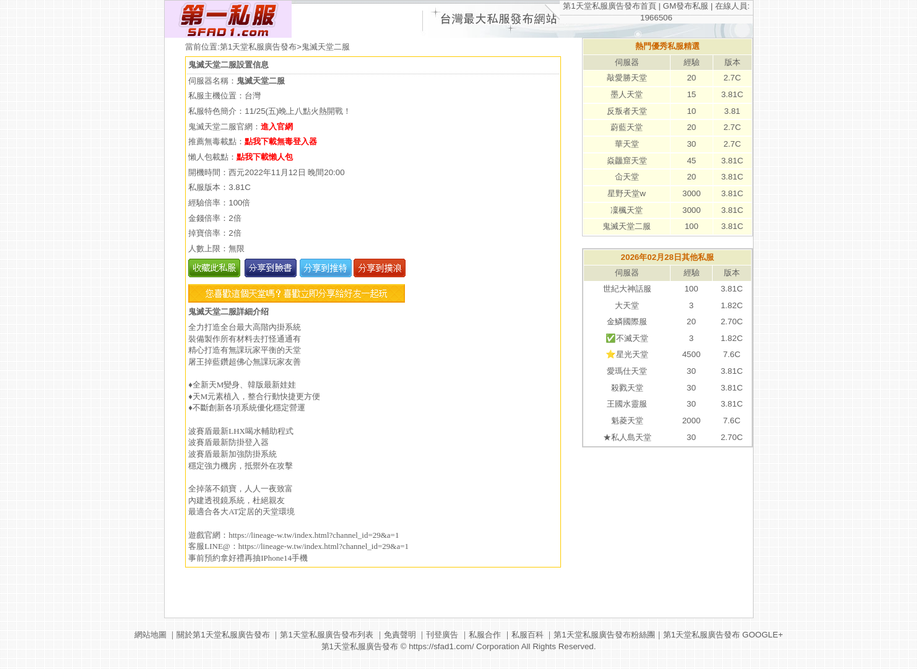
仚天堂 (627, 176)
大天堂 (627, 305)
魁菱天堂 (627, 420)
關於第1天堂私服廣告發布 (222, 634)
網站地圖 (150, 634)
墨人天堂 (627, 94)
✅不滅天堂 (627, 338)
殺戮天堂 (627, 387)
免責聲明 (400, 634)
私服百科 (527, 634)
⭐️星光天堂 (627, 354)
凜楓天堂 (627, 210)
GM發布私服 (685, 6)
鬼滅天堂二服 (626, 226)
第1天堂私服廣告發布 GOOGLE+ (723, 634)
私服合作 (485, 634)
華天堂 (627, 144)
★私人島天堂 (627, 437)
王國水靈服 (627, 403)
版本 (732, 62)
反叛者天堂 (627, 111)
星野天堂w (626, 193)
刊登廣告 (442, 634)
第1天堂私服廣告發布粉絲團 (604, 634)
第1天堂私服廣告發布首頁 (609, 6)
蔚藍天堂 (627, 127)
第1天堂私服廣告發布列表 (326, 634)
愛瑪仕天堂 (627, 371)
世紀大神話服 (627, 288)
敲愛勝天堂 (627, 77)
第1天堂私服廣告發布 (258, 46)
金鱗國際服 (627, 321)
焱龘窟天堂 (627, 160)
